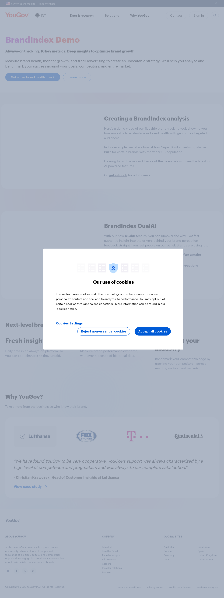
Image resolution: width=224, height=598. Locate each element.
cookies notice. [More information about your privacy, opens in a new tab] (67, 308)
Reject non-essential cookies (104, 331)
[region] (113, 299)
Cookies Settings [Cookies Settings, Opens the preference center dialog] (69, 323)
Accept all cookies (152, 331)
